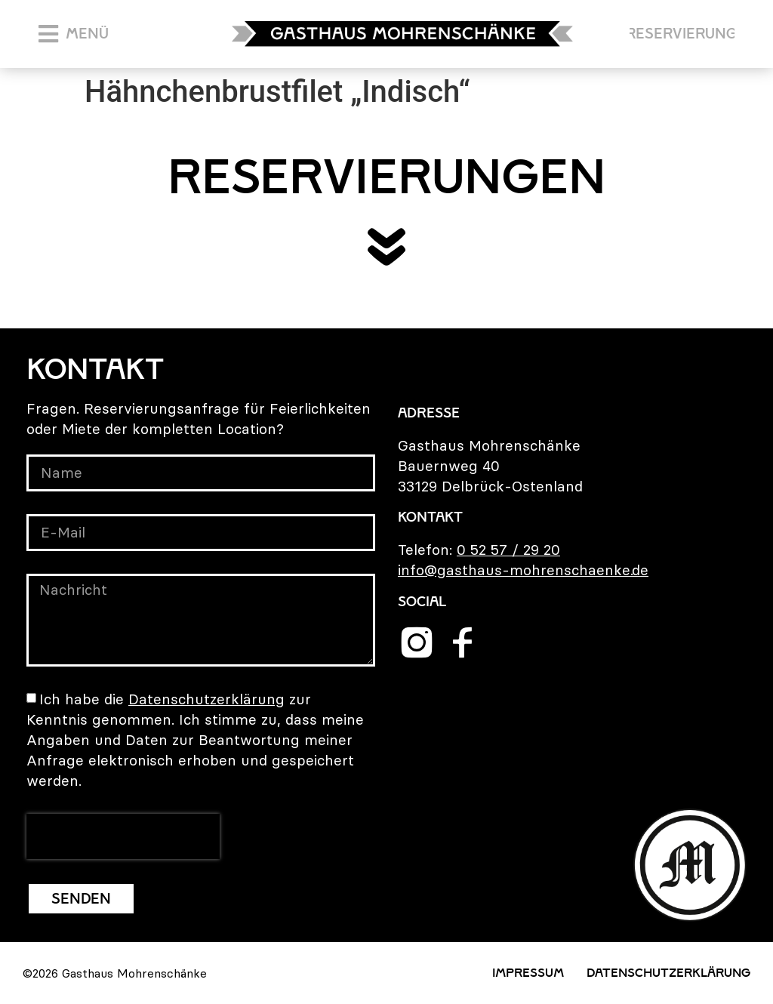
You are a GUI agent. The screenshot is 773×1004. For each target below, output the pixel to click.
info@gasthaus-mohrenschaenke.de (523, 570)
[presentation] (123, 836)
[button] (73, 34)
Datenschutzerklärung (206, 699)
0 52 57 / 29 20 (508, 549)
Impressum (528, 973)
